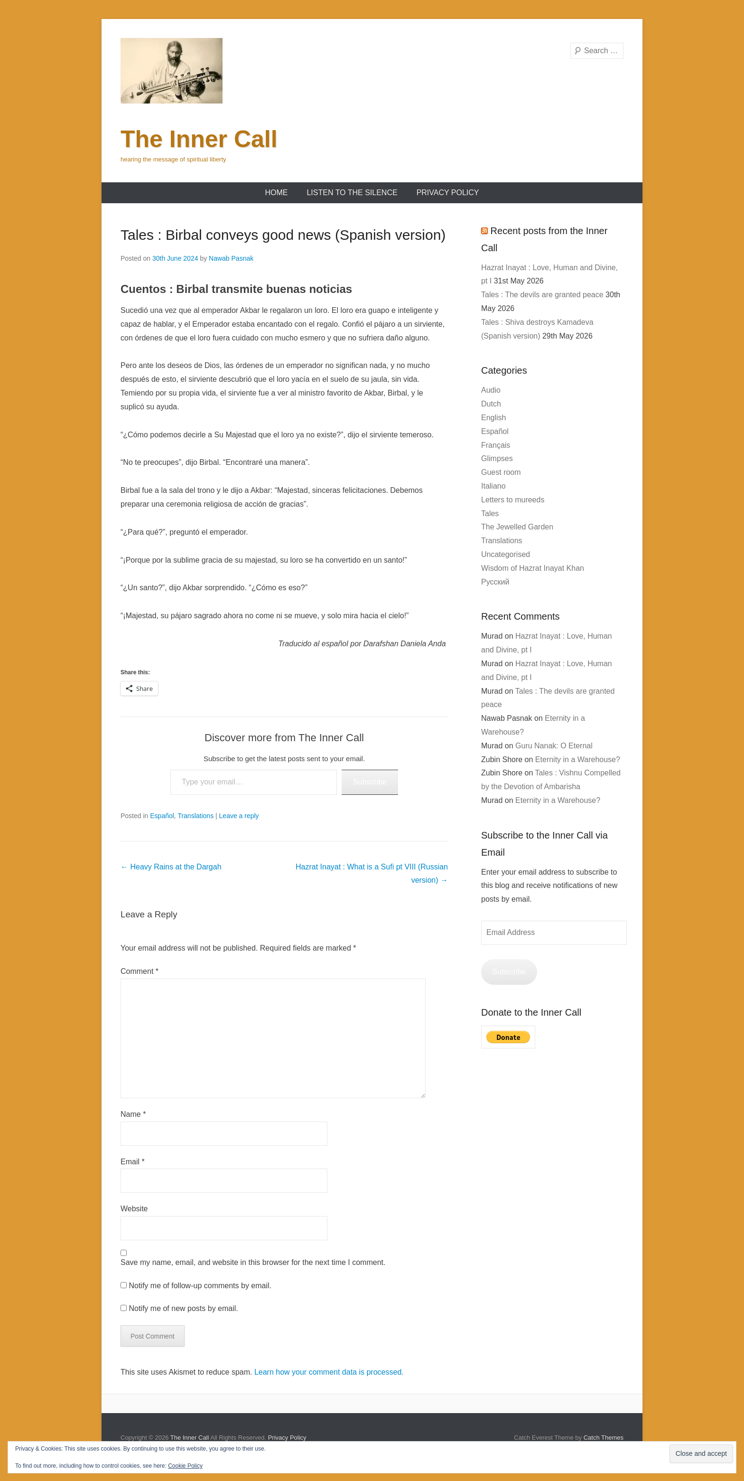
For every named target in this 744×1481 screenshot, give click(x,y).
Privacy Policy (448, 193)
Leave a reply (239, 816)
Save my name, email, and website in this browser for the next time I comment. (253, 1262)
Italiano (493, 486)
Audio (491, 390)
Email (133, 1162)
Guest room (501, 472)
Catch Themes (603, 1437)
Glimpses (497, 458)
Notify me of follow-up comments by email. (200, 1286)
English (493, 418)
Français (495, 445)
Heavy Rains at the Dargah (171, 867)
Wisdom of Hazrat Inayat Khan (532, 568)
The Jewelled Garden (517, 527)
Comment (139, 971)
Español (162, 816)
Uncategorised (505, 554)
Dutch (491, 404)
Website (134, 1209)
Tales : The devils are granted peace (542, 295)
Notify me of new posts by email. (183, 1308)
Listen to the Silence (352, 193)
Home (276, 193)
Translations (195, 816)
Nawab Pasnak (231, 258)
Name (133, 1114)
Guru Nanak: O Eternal (554, 746)
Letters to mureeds (512, 500)
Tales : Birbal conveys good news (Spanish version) (283, 235)
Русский (495, 582)
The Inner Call (199, 139)
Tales (490, 513)
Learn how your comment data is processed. (329, 1372)
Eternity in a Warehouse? (577, 759)
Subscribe (370, 782)
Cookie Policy (185, 1465)
